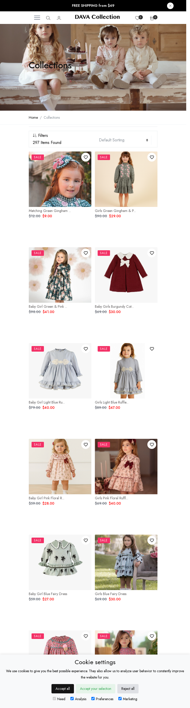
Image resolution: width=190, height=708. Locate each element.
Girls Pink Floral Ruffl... (111, 498)
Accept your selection (95, 688)
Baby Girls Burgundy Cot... (114, 306)
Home (33, 117)
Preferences (102, 698)
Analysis (78, 698)
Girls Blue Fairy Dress (110, 593)
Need (59, 698)
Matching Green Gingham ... (50, 210)
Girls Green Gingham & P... (115, 210)
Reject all (127, 688)
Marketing (127, 698)
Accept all (63, 688)
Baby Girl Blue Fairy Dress (48, 593)
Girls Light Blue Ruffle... (111, 402)
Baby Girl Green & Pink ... (48, 306)
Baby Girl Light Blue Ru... (47, 402)
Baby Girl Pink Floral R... (46, 498)
